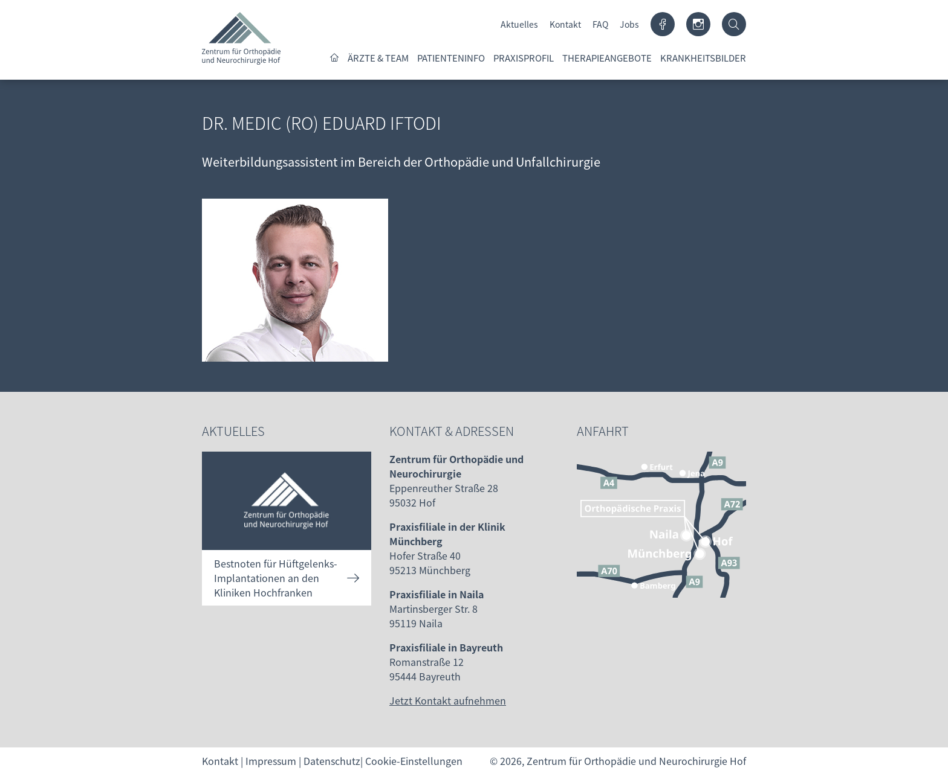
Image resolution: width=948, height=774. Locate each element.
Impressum (270, 760)
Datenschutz (332, 760)
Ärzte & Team (378, 57)
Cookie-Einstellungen (414, 760)
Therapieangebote (607, 57)
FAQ (600, 24)
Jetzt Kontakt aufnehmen (447, 700)
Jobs (629, 24)
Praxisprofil (523, 57)
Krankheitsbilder (703, 57)
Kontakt (565, 24)
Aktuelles (519, 24)
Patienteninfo (451, 57)
